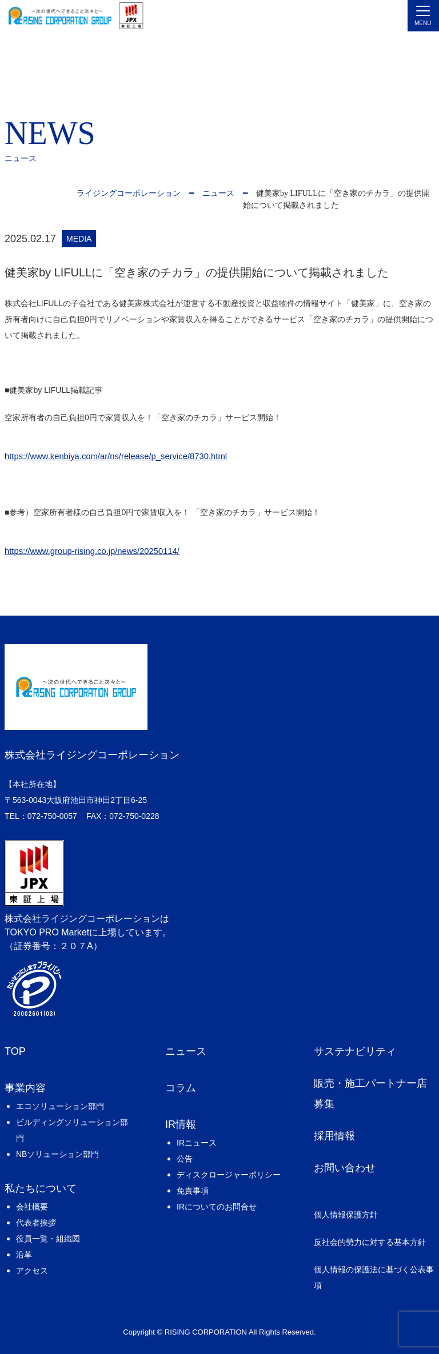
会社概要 (32, 1206)
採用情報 (334, 1136)
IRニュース (197, 1142)
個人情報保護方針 (346, 1214)
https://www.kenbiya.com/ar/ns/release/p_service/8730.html (116, 456)
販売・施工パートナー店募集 (370, 1094)
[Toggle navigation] (423, 15)
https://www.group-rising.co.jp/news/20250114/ (92, 551)
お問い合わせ (345, 1168)
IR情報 (180, 1124)
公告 (185, 1158)
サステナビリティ (355, 1051)
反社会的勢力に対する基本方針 (370, 1242)
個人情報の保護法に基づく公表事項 (374, 1277)
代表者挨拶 (36, 1222)
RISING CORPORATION (206, 1332)
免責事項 (193, 1190)
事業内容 (25, 1088)
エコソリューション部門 (60, 1106)
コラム (180, 1088)
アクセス (32, 1270)
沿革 (24, 1254)
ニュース (185, 1051)
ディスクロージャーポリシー (229, 1174)
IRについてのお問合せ (217, 1206)
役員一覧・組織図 (48, 1238)
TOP (15, 1051)
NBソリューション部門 (57, 1154)
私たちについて (41, 1188)
